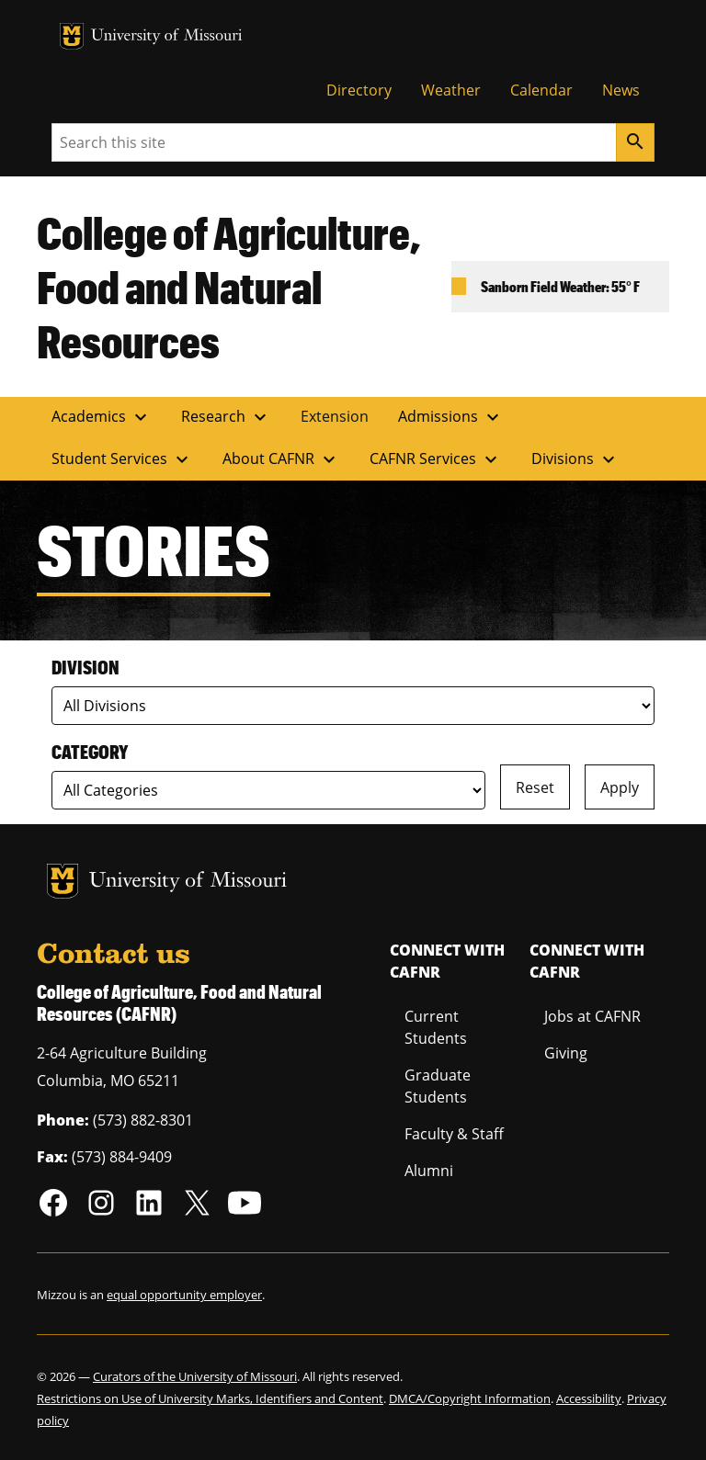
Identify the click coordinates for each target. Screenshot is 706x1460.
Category (89, 752)
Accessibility (588, 1398)
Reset (535, 787)
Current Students (435, 1027)
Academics (101, 417)
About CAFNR (281, 459)
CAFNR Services (436, 459)
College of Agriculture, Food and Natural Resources (229, 286)
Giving (565, 1053)
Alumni (428, 1170)
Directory (359, 90)
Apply (619, 787)
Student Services (122, 459)
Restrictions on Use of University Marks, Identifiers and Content (210, 1398)
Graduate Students (437, 1086)
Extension (335, 416)
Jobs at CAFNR (592, 1016)
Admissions (451, 417)
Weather (451, 90)
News (621, 90)
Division (85, 667)
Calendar (541, 90)
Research (226, 417)
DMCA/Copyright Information (470, 1398)
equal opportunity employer (184, 1294)
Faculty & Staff (454, 1134)
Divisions (575, 459)
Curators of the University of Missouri (195, 1376)
